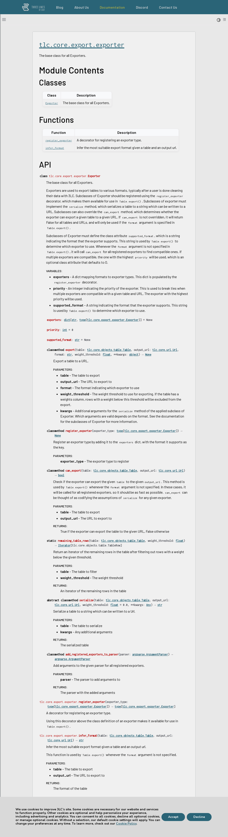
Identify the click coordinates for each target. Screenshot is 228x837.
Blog (59, 7)
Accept (173, 817)
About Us (81, 7)
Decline (199, 817)
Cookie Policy (126, 823)
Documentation (112, 7)
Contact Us (168, 7)
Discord (142, 7)
